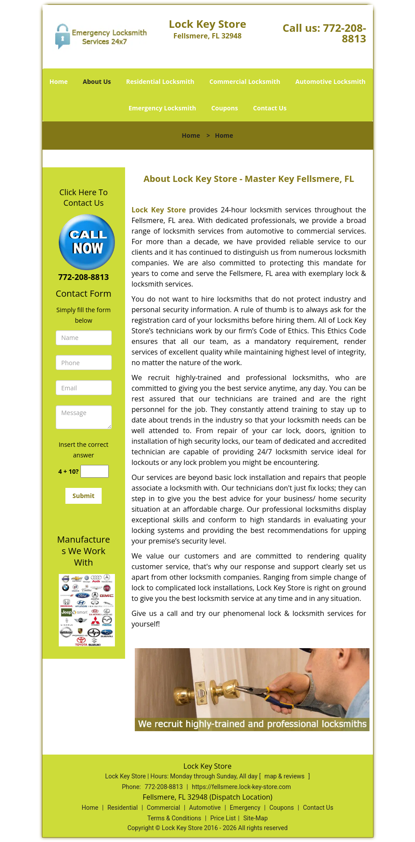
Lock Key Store (159, 210)
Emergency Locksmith (162, 108)
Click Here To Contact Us (83, 197)
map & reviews (285, 776)
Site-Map (256, 818)
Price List (223, 818)
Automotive (205, 807)
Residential (122, 807)
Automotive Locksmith (330, 81)
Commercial (163, 807)
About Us (97, 81)
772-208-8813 (344, 32)
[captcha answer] (94, 471)
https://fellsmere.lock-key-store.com (241, 786)
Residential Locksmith (160, 81)
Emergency (245, 807)
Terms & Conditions (174, 818)
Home (58, 81)
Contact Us (270, 108)
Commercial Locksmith (244, 81)
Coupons (224, 108)
